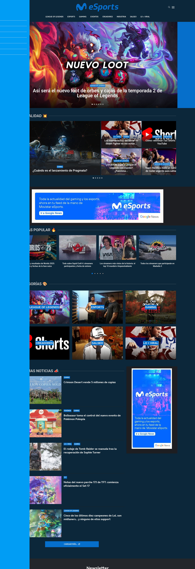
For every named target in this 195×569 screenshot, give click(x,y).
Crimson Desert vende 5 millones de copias (90, 382)
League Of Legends (54, 16)
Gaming (82, 16)
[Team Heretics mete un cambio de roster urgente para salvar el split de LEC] (162, 161)
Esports (71, 16)
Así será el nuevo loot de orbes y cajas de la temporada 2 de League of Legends (97, 93)
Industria (121, 16)
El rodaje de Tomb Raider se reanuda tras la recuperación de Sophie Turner (90, 450)
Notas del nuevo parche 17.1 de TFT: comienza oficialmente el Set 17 (91, 486)
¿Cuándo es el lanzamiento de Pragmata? (60, 170)
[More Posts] (72, 544)
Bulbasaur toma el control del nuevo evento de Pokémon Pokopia (92, 417)
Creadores (107, 16)
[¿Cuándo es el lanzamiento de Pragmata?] (60, 148)
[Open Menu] (173, 7)
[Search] (169, 7)
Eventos (94, 16)
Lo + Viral (145, 16)
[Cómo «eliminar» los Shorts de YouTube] (162, 134)
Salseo (133, 16)
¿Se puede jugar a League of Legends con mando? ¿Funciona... (121, 167)
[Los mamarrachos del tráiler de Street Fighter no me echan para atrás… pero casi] (121, 134)
